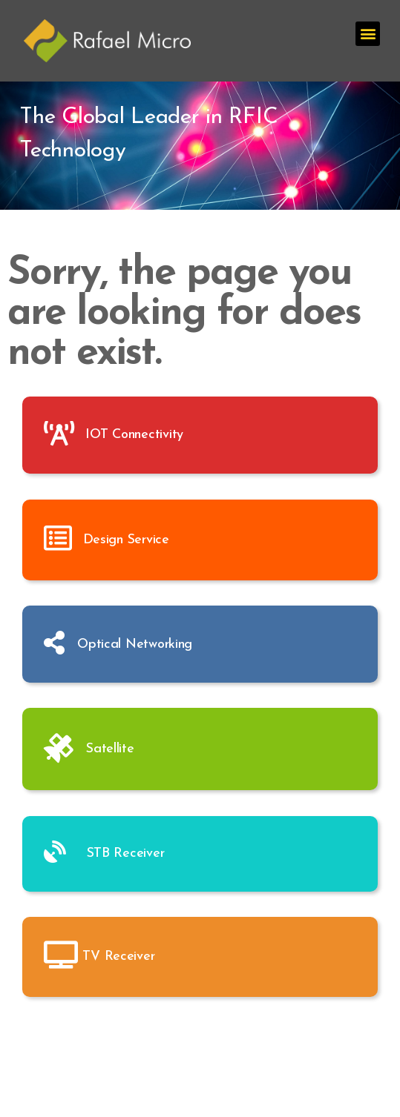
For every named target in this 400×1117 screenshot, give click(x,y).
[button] (367, 33)
